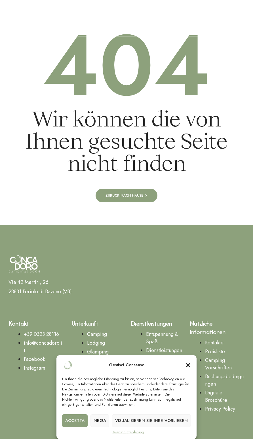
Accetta (75, 420)
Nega (100, 420)
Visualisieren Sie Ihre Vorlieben (151, 420)
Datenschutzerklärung (128, 432)
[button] (188, 365)
